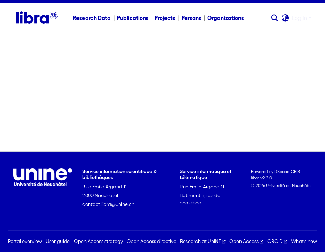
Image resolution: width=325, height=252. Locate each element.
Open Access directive (151, 241)
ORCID (277, 241)
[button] (275, 18)
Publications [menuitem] (133, 18)
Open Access (246, 241)
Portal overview (25, 241)
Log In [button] (300, 18)
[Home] (36, 18)
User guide (58, 241)
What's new (304, 241)
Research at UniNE (203, 241)
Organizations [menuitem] (225, 18)
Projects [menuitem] (165, 18)
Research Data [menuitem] (92, 18)
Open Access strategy (98, 241)
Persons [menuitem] (191, 18)
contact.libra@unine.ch (108, 204)
